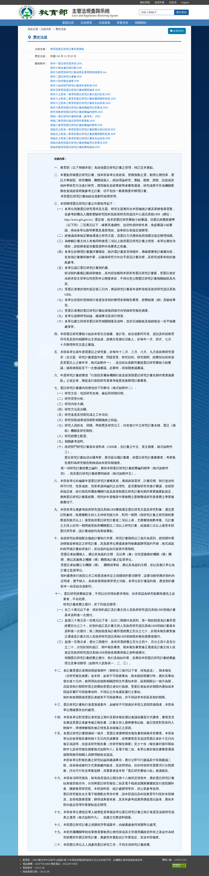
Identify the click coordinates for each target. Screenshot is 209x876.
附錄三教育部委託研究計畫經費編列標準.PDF (76, 125)
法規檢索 (104, 22)
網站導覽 (145, 2)
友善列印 (177, 31)
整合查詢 (181, 12)
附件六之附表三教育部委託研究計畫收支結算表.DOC (80, 103)
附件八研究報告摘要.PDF (64, 81)
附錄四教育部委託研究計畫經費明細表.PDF (75, 147)
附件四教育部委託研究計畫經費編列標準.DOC (76, 112)
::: (134, 2)
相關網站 (141, 22)
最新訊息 (68, 22)
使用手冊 (159, 2)
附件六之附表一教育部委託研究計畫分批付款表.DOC (80, 94)
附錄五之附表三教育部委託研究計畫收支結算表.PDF (80, 138)
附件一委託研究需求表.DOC (66, 63)
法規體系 (86, 22)
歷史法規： (41, 56)
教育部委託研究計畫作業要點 (67, 49)
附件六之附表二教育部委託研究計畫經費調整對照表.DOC (83, 98)
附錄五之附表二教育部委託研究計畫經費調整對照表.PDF (82, 134)
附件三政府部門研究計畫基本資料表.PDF (73, 85)
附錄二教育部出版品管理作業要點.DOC (73, 120)
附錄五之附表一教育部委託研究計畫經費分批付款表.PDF (82, 129)
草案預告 (122, 22)
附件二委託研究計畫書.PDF (66, 76)
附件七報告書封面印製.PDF (66, 67)
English (185, 2)
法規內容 (46, 29)
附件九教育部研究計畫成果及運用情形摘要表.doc (78, 72)
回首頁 (173, 2)
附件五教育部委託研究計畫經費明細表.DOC (75, 90)
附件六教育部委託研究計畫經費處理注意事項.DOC (79, 107)
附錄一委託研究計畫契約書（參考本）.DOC (75, 116)
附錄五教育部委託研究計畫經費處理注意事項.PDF (79, 142)
